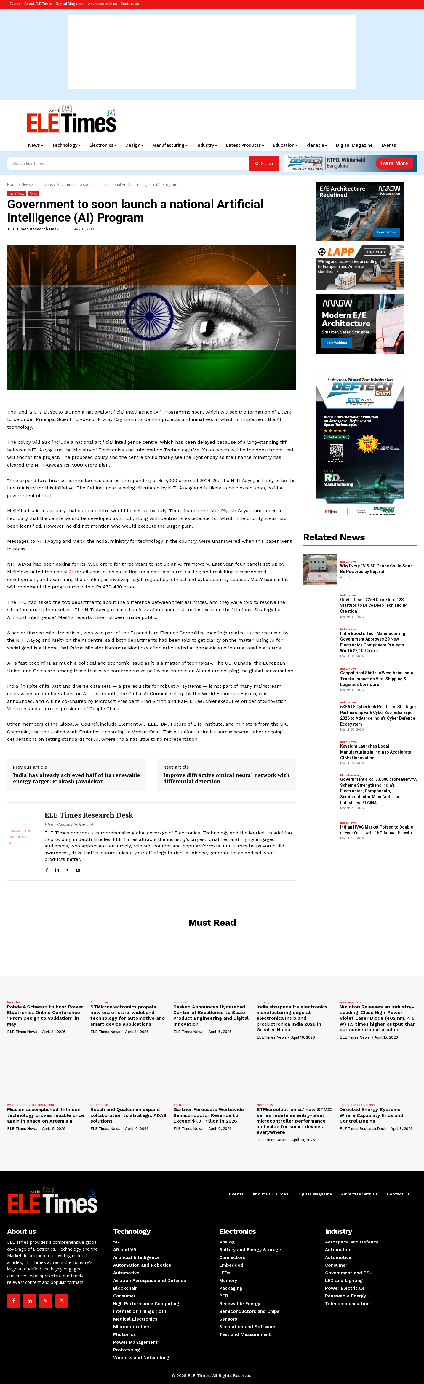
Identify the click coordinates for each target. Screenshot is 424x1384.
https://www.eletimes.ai (68, 824)
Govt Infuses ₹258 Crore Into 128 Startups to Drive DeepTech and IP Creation (373, 605)
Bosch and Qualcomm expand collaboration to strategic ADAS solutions (128, 1115)
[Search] (264, 163)
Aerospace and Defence (357, 1104)
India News (43, 184)
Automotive (99, 1002)
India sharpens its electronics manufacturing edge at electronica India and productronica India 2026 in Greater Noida (292, 1018)
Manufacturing (350, 775)
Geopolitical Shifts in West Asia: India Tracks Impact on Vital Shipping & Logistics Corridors (376, 679)
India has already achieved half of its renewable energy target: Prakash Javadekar (76, 778)
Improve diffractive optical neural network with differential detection (226, 778)
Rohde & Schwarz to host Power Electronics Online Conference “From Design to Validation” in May (45, 1015)
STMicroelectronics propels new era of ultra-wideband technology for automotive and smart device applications (127, 1015)
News (26, 184)
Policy (33, 193)
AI (71, 571)
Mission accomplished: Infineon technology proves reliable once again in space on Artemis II (45, 1115)
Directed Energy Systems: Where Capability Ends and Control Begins (371, 1115)
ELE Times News (22, 1031)
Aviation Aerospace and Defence (31, 1104)
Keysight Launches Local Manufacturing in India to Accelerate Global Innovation (375, 752)
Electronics (181, 1104)
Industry (13, 1002)
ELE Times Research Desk (33, 229)
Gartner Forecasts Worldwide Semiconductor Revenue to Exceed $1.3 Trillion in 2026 (208, 1115)
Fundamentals (350, 1002)
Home (12, 184)
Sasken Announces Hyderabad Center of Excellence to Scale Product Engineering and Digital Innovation (211, 1015)
